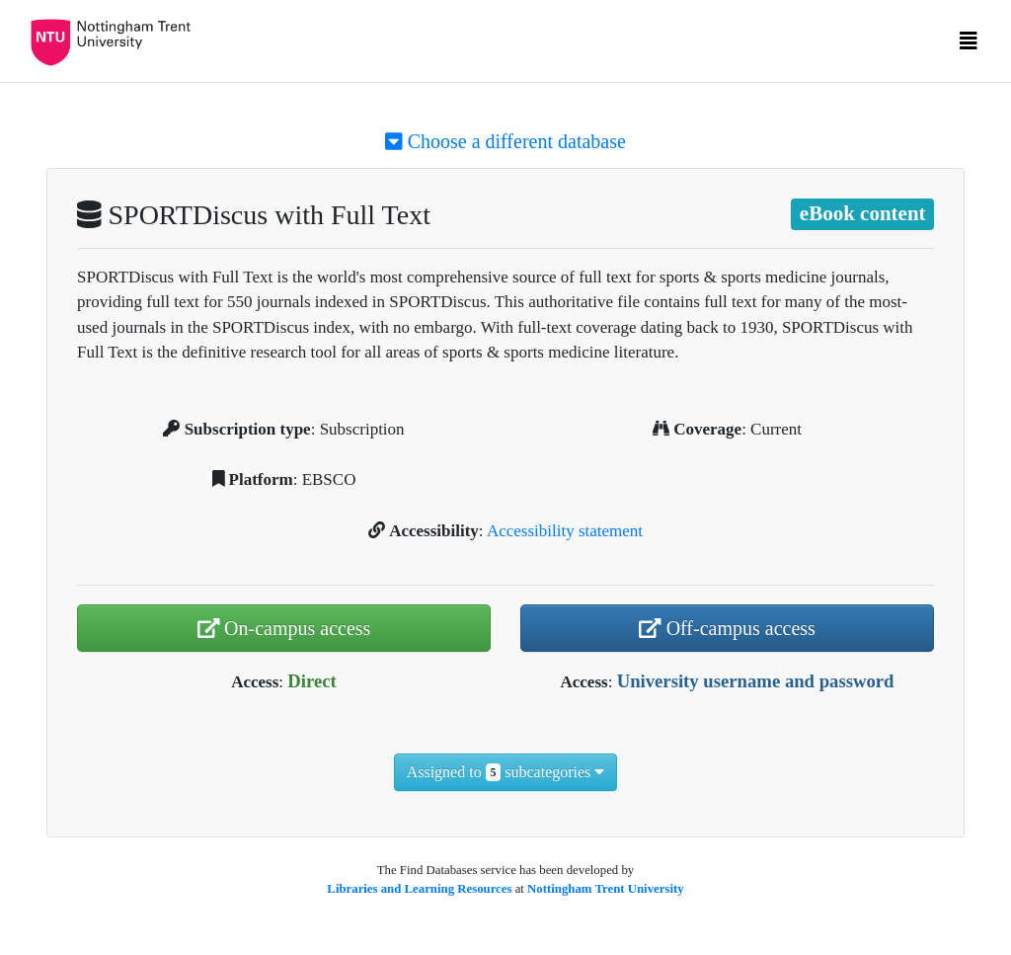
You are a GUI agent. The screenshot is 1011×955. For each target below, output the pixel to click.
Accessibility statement (565, 530)
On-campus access (284, 628)
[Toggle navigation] (968, 45)
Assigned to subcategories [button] (506, 772)
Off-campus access (727, 628)
